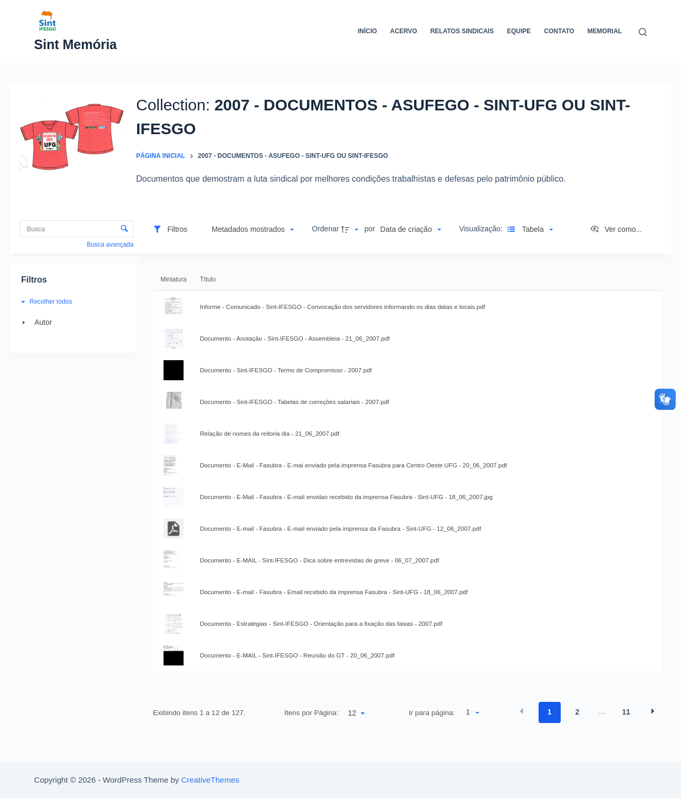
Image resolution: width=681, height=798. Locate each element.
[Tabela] (529, 229)
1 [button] (550, 712)
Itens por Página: (311, 713)
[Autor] (71, 322)
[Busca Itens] (76, 228)
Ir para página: (432, 713)
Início (367, 31)
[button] (252, 229)
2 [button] (577, 712)
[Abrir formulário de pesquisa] (643, 32)
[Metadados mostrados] (252, 229)
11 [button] (626, 712)
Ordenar (325, 228)
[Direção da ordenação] (351, 229)
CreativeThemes (210, 779)
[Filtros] (170, 229)
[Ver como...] (616, 229)
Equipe (519, 31)
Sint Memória (75, 44)
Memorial (605, 31)
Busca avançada (110, 244)
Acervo (403, 31)
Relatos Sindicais (462, 31)
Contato (559, 31)
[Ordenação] (410, 229)
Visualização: (481, 228)
